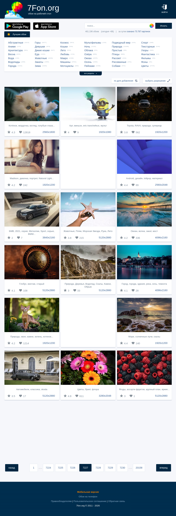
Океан (88, 58)
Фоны (144, 62)
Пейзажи (89, 66)
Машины (65, 62)
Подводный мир (121, 42)
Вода (11, 58)
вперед (163, 467)
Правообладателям (61, 501)
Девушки (40, 46)
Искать (163, 25)
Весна (11, 54)
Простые (117, 50)
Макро (64, 58)
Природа (117, 46)
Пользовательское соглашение (90, 501)
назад (12, 467)
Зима (38, 66)
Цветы (145, 66)
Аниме (12, 46)
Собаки (116, 66)
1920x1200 (161, 132)
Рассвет (116, 58)
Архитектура (15, 50)
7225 (60, 467)
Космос (64, 42)
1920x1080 (105, 132)
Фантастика (148, 54)
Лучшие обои (16, 34)
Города (12, 66)
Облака (88, 50)
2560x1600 (49, 132)
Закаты (39, 62)
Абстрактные (15, 42)
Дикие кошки (42, 50)
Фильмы (146, 58)
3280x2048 (105, 395)
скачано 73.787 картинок (138, 31)
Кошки (64, 46)
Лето (63, 50)
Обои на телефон (88, 496)
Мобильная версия (88, 492)
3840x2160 (49, 237)
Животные (41, 58)
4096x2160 (161, 237)
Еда (37, 54)
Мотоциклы (67, 66)
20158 (139, 467)
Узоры (144, 50)
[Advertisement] (88, 164)
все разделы (90, 73)
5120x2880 (105, 237)
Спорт (144, 42)
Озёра (88, 54)
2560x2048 (161, 184)
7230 (122, 467)
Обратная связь (116, 501)
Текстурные (148, 46)
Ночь (87, 46)
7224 (48, 467)
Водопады (14, 62)
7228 (98, 467)
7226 (72, 467)
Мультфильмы (92, 42)
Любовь (64, 54)
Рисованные (119, 62)
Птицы (115, 54)
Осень (88, 62)
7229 (110, 467)
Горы (38, 42)
